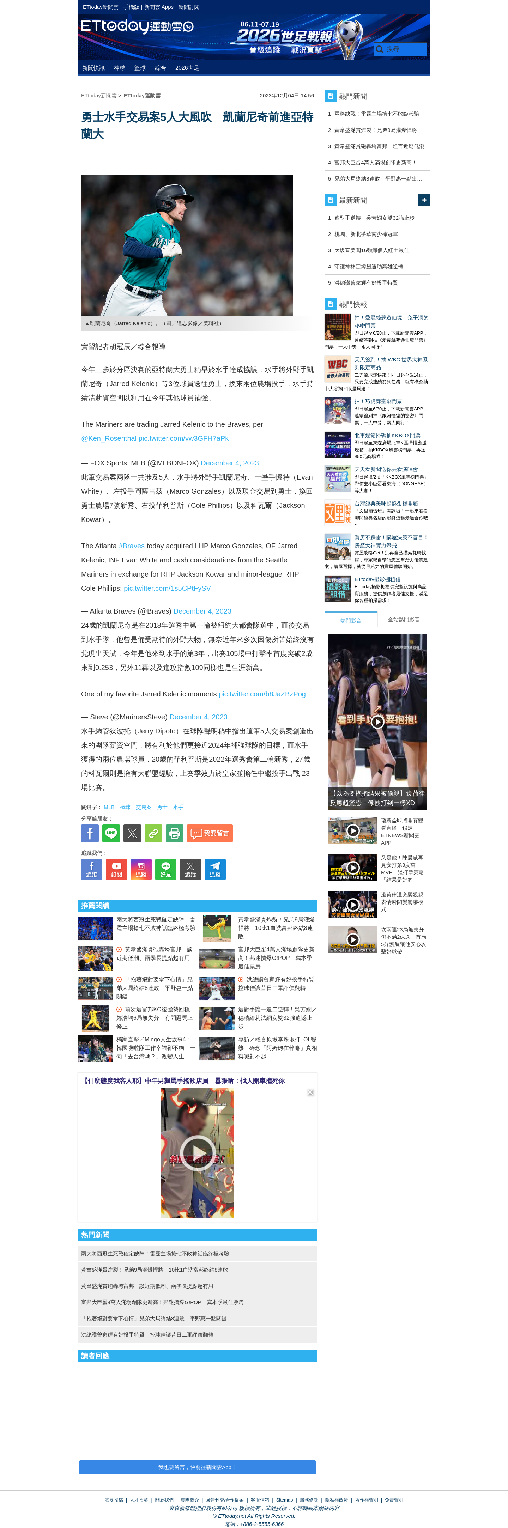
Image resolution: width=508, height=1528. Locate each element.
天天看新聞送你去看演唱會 (356, 425)
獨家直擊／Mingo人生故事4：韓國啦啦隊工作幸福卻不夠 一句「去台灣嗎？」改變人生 (155, 1047)
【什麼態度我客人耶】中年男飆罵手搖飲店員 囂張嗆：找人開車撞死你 (183, 1080)
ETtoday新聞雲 (101, 7)
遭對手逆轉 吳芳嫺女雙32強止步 (374, 218)
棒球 (119, 68)
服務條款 (309, 1500)
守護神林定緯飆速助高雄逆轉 (368, 266)
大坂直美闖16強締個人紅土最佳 (371, 250)
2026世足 (187, 68)
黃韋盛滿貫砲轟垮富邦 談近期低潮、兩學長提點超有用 (147, 1286)
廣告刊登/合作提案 (225, 1500)
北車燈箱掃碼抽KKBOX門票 (358, 399)
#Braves (132, 546)
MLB (109, 807)
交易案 (144, 807)
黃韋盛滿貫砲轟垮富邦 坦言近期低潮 (379, 146)
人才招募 (139, 1500)
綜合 (160, 68)
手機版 (131, 7)
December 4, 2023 (230, 463)
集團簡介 (190, 1500)
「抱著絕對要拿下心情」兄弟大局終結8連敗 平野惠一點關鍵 (154, 987)
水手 (178, 807)
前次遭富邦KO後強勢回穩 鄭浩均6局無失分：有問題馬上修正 (155, 1017)
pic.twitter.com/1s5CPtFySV (167, 588)
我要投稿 (114, 1500)
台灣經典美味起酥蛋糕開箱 (356, 453)
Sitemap (284, 1500)
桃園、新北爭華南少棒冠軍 (366, 234)
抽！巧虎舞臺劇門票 (348, 372)
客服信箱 (260, 1500)
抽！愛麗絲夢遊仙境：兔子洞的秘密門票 (372, 318)
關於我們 (164, 1500)
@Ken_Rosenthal (109, 438)
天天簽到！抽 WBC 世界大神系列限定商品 (374, 345)
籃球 (140, 68)
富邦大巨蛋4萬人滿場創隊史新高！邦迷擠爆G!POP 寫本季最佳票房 (276, 957)
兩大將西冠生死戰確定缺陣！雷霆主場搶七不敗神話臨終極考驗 (155, 1253)
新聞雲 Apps (159, 7)
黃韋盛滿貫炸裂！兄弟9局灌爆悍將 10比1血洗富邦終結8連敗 (276, 928)
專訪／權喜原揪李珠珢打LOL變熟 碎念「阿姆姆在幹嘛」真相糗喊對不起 (277, 1047)
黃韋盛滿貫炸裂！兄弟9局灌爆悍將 (375, 130)
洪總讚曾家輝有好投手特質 (368, 283)
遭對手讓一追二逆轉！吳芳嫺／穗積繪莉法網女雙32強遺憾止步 (277, 1017)
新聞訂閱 (189, 7)
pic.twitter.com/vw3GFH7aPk (184, 438)
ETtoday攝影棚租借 (348, 521)
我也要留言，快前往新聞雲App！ (197, 1467)
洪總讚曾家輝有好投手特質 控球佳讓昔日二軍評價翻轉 (147, 1335)
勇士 (162, 807)
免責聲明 (394, 1500)
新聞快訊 (93, 68)
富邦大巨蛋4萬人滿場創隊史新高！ (375, 162)
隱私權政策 (336, 1500)
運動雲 (143, 27)
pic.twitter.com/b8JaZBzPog (262, 694)
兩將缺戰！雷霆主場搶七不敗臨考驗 (376, 114)
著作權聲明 (366, 1500)
